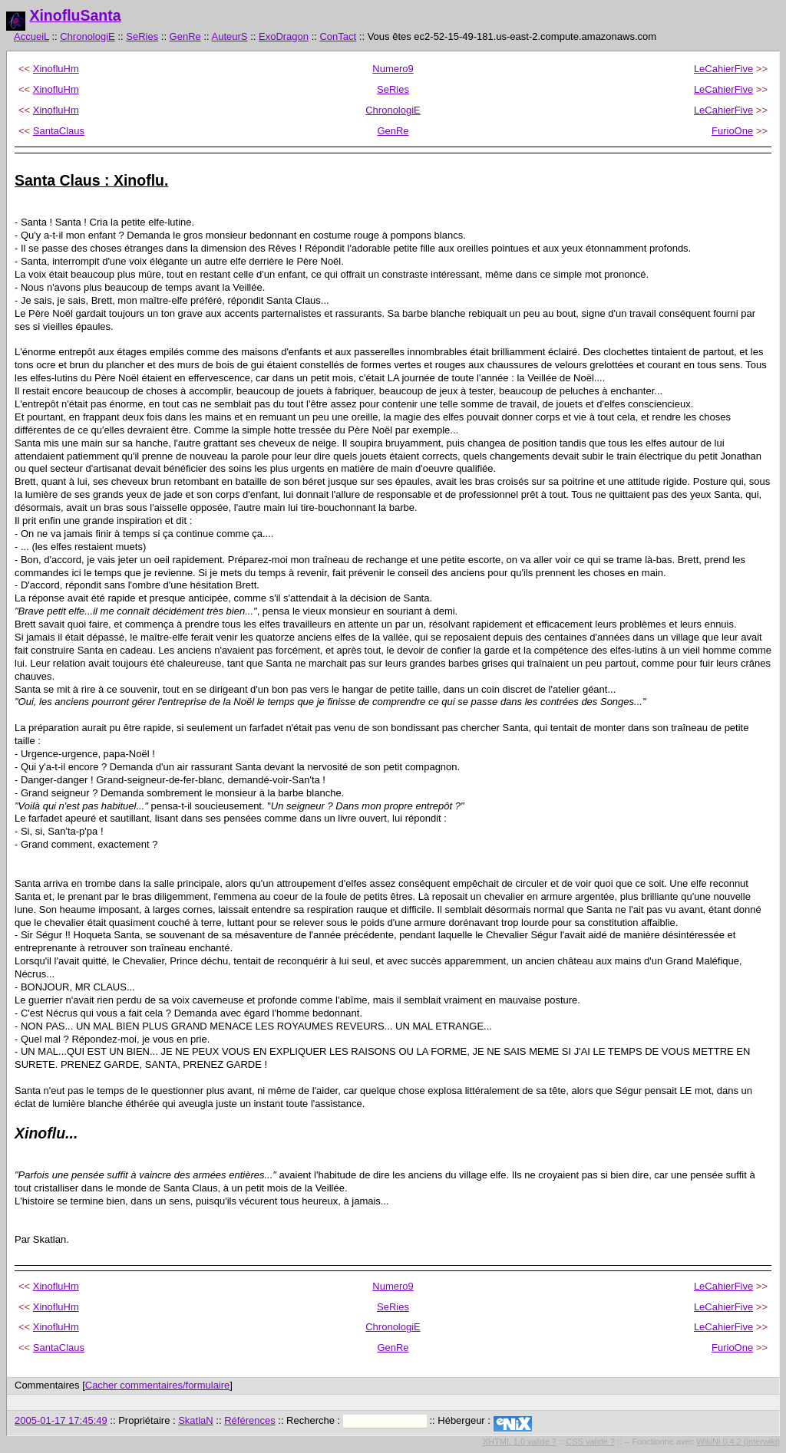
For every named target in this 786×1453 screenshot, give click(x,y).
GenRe (185, 36)
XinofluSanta (75, 15)
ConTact (337, 36)
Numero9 (392, 68)
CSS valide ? (590, 1441)
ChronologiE (87, 36)
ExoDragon (284, 36)
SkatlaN (195, 1420)
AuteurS (230, 36)
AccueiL (31, 36)
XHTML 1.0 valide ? (519, 1441)
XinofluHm (56, 68)
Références (249, 1420)
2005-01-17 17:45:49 (61, 1420)
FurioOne (732, 131)
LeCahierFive (723, 68)
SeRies (142, 36)
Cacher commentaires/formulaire (157, 1385)
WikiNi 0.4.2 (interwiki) (738, 1441)
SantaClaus (58, 131)
